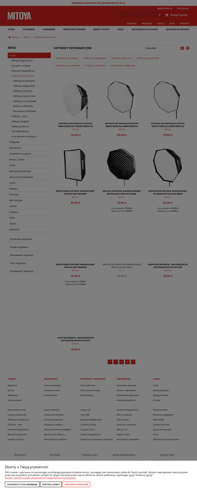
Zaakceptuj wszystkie (76, 484)
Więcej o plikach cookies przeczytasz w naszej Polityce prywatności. (40, 477)
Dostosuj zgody (51, 484)
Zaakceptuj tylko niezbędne (22, 484)
